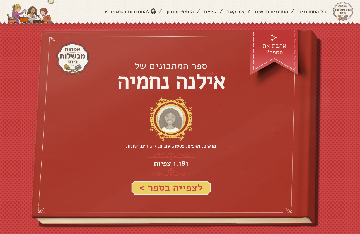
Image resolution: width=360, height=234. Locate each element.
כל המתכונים (312, 11)
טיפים (210, 11)
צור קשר (236, 11)
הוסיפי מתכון (180, 11)
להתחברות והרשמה (129, 11)
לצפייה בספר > (171, 187)
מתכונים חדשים (271, 11)
